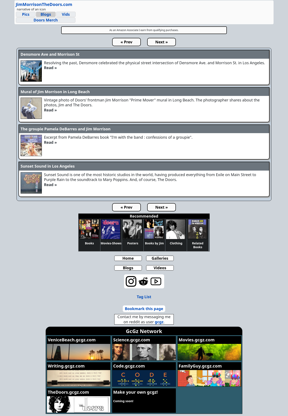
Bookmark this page (144, 308)
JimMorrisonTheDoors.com (44, 4)
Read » (50, 67)
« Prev (126, 41)
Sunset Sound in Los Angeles (48, 166)
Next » (161, 41)
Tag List (144, 296)
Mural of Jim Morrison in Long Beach (55, 91)
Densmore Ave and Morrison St (50, 54)
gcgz (159, 321)
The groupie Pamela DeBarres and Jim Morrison (65, 128)
